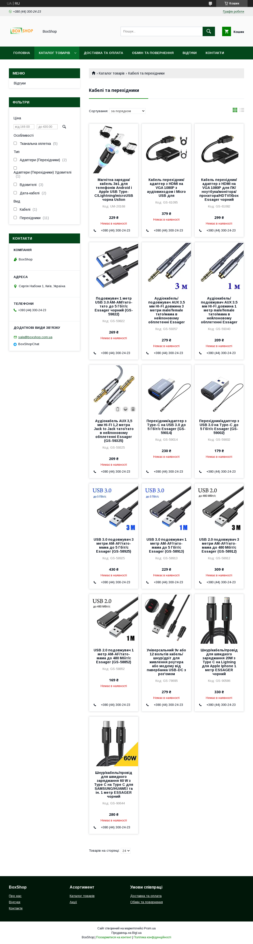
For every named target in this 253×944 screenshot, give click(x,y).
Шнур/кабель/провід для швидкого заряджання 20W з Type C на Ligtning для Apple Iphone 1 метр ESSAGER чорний (219, 662)
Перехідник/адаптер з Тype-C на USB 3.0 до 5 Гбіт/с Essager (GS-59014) (167, 427)
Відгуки (190, 53)
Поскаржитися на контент (113, 937)
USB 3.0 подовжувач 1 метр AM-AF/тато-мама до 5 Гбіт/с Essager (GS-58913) (167, 545)
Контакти (215, 53)
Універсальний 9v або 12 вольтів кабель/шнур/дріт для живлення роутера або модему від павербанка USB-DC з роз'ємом (166, 662)
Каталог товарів (54, 53)
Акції (73, 902)
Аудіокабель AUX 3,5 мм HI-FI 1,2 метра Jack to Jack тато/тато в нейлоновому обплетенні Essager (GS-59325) (114, 431)
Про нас (15, 896)
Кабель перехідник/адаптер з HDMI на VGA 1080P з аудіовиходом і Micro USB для (166, 188)
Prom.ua (150, 928)
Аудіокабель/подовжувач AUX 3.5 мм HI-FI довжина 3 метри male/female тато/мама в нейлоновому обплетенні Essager (166, 310)
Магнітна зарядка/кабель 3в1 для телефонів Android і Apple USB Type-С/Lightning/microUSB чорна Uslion (113, 190)
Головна (21, 53)
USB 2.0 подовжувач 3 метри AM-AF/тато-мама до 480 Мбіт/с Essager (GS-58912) (219, 545)
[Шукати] (209, 31)
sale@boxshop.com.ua (35, 337)
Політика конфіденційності (152, 937)
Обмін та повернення (153, 53)
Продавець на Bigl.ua (126, 933)
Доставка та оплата (103, 53)
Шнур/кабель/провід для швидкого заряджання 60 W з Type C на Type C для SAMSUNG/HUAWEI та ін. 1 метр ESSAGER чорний (113, 784)
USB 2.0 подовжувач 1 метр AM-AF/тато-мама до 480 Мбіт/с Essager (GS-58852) (114, 656)
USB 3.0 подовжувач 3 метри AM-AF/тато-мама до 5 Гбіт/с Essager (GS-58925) (114, 545)
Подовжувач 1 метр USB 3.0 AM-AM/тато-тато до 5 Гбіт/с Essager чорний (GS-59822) (114, 306)
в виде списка (242, 111)
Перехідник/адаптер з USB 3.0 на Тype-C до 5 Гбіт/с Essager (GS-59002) (219, 427)
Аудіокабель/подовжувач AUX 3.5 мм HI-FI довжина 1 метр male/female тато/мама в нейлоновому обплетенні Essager (219, 310)
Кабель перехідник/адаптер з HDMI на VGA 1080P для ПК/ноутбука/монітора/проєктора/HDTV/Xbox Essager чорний (219, 190)
